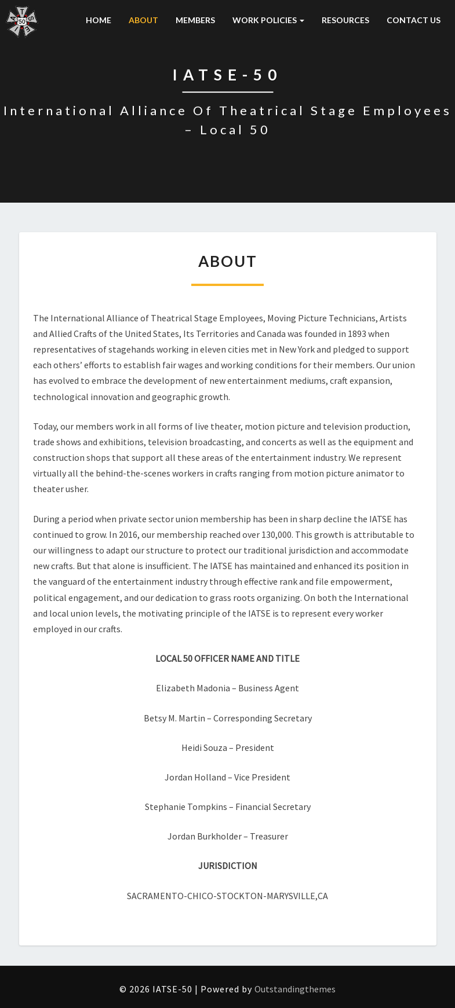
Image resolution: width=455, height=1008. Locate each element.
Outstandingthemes (295, 989)
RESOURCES (345, 20)
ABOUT (143, 20)
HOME (98, 20)
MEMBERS (195, 20)
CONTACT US (414, 20)
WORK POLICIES (268, 20)
